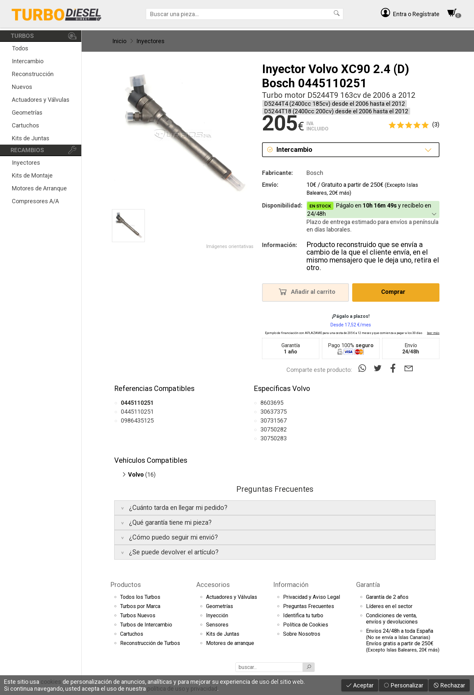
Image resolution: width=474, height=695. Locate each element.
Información (290, 585)
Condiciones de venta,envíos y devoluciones (392, 618)
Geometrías (27, 112)
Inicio (119, 41)
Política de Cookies (305, 625)
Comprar (395, 291)
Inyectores (26, 162)
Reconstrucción (33, 73)
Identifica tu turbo (303, 615)
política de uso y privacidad (182, 688)
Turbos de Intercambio (146, 625)
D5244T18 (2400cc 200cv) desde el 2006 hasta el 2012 (336, 111)
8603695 (271, 402)
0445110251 (137, 411)
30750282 (273, 429)
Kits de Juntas (30, 138)
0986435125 (137, 420)
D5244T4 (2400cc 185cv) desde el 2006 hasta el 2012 (334, 103)
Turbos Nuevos (137, 615)
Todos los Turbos (140, 597)
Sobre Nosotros (301, 634)
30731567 (273, 420)
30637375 (273, 411)
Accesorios (213, 585)
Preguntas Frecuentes (308, 606)
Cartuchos (25, 125)
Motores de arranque (230, 643)
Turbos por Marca (140, 606)
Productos (125, 585)
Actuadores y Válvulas (40, 99)
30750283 (273, 438)
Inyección (217, 615)
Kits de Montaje (32, 175)
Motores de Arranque (39, 188)
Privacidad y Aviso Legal (311, 597)
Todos (20, 48)
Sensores (217, 625)
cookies (50, 681)
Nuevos (22, 86)
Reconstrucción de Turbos (150, 643)
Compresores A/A (35, 201)
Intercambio (27, 61)
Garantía (368, 585)
